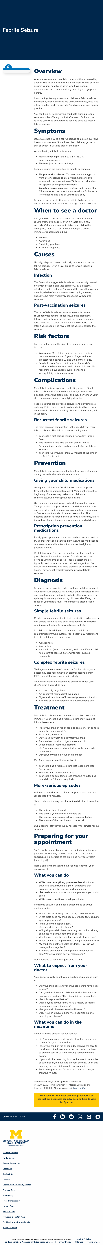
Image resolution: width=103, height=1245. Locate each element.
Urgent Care (8, 1206)
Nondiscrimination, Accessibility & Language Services (28, 1242)
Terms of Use (79, 1088)
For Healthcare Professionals (16, 1222)
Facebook (54, 1116)
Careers (6, 1179)
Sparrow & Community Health (17, 1184)
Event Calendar (10, 1227)
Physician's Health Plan (14, 1217)
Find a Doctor (9, 1158)
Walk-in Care (9, 1211)
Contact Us (8, 1174)
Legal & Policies (83, 1239)
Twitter (80, 1116)
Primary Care (9, 1190)
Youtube (71, 1116)
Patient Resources (11, 1163)
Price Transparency (11, 1200)
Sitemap (79, 1242)
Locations (7, 1168)
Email (97, 1117)
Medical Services (10, 1152)
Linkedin (62, 1116)
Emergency (8, 1195)
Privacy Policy (64, 1242)
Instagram (89, 1116)
